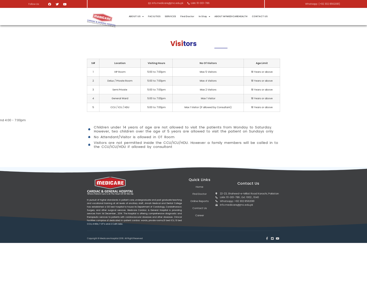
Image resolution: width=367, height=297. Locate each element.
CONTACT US (297, 16)
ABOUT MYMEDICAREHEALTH (268, 16)
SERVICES (208, 16)
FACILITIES (192, 16)
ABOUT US (174, 16)
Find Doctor (225, 16)
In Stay (242, 16)
